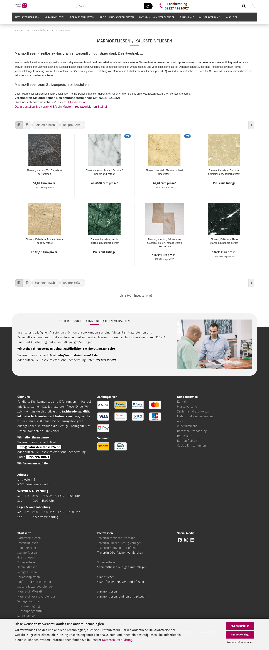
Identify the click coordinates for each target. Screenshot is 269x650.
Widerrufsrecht (187, 426)
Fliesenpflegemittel (30, 611)
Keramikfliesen (55, 21)
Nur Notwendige (240, 634)
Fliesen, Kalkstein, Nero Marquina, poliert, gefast (224, 241)
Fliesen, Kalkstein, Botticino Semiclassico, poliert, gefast (224, 172)
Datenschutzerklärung (117, 640)
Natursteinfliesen (27, 21)
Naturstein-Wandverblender (36, 596)
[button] (243, 6)
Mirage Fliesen (27, 572)
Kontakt (182, 402)
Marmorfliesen (27, 553)
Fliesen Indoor (78, 102)
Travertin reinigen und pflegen (117, 548)
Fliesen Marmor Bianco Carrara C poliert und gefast (104, 172)
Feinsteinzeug (26, 548)
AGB (180, 421)
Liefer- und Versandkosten (195, 416)
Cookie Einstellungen (191, 445)
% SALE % (231, 21)
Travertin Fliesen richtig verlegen (119, 543)
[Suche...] (148, 6)
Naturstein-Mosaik (29, 591)
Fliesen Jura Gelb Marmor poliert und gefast (164, 172)
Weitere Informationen (240, 642)
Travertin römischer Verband (116, 538)
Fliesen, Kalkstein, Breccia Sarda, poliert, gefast (44, 241)
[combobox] (46, 125)
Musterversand (209, 21)
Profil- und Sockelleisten (116, 21)
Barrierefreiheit (187, 441)
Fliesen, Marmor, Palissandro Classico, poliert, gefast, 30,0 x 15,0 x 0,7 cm (164, 243)
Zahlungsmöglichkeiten (193, 411)
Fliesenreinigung (28, 606)
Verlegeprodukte (28, 601)
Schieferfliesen (27, 562)
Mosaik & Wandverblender (157, 21)
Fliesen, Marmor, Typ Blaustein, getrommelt (44, 172)
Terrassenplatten (82, 21)
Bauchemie (187, 21)
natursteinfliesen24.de (67, 407)
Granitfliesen (26, 557)
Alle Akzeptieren (240, 625)
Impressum (184, 436)
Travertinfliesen (27, 543)
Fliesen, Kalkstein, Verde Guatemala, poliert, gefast (104, 241)
